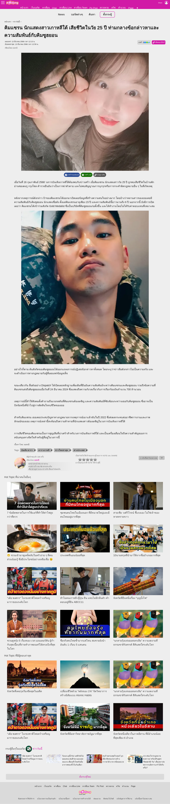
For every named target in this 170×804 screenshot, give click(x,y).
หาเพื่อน (46, 7)
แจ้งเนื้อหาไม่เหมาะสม (143, 799)
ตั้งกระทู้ (107, 14)
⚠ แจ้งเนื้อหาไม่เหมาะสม (148, 458)
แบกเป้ (15, 48)
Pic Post (93, 8)
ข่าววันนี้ (16, 22)
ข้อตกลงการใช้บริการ (26, 799)
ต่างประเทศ (79, 450)
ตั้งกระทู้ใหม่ (85, 777)
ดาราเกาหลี (43, 450)
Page (131, 8)
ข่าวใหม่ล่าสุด (61, 450)
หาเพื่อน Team (80, 7)
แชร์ (144, 42)
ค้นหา (92, 14)
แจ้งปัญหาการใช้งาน (124, 799)
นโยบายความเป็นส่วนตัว (46, 799)
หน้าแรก (24, 7)
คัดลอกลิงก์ (159, 42)
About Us (97, 799)
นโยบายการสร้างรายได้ (82, 799)
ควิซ (113, 7)
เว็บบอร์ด (35, 7)
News (61, 14)
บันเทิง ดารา (27, 450)
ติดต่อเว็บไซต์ (108, 799)
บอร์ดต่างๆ (77, 14)
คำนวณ (122, 7)
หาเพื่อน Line (65, 7)
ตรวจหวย (104, 7)
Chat (54, 8)
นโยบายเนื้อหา (64, 799)
